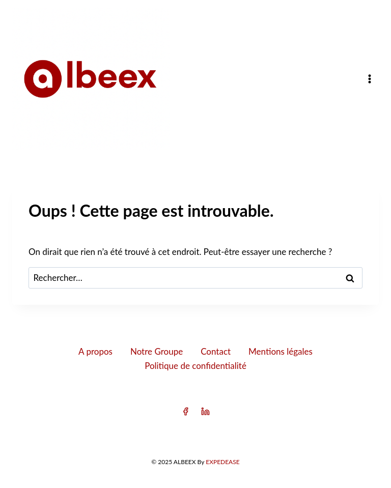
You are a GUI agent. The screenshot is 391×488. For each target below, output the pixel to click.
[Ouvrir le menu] (369, 79)
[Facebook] (185, 411)
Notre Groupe (156, 351)
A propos (95, 351)
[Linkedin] (205, 411)
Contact (216, 351)
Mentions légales (280, 351)
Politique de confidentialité (195, 365)
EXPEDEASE (222, 462)
